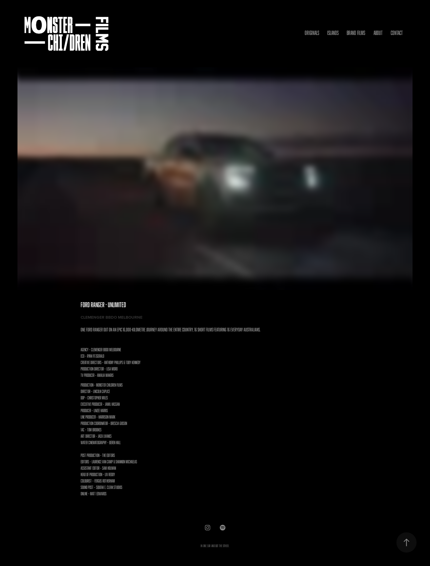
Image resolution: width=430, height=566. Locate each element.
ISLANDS (333, 33)
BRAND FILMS (356, 33)
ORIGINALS (312, 33)
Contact (397, 33)
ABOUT (378, 33)
